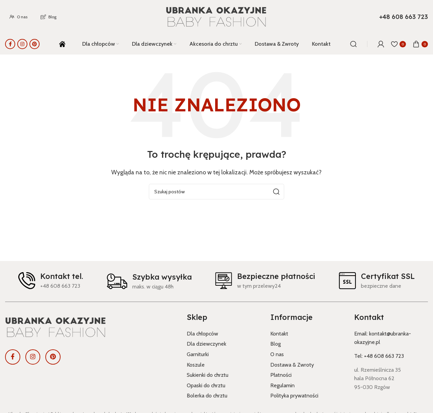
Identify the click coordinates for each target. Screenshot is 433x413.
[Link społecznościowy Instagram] (22, 44)
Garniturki (198, 354)
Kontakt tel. (61, 276)
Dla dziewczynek (206, 344)
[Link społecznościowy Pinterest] (34, 44)
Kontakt (279, 333)
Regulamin (282, 385)
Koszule (196, 365)
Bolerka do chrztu (207, 395)
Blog (275, 344)
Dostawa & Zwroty (292, 365)
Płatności (281, 375)
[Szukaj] (353, 44)
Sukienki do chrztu (207, 375)
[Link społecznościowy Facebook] (10, 44)
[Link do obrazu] (91, 327)
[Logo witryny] (216, 17)
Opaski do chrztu (206, 385)
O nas (277, 354)
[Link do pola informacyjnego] (403, 17)
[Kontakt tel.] (26, 280)
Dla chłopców (202, 333)
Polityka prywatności (294, 395)
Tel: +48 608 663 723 (379, 356)
